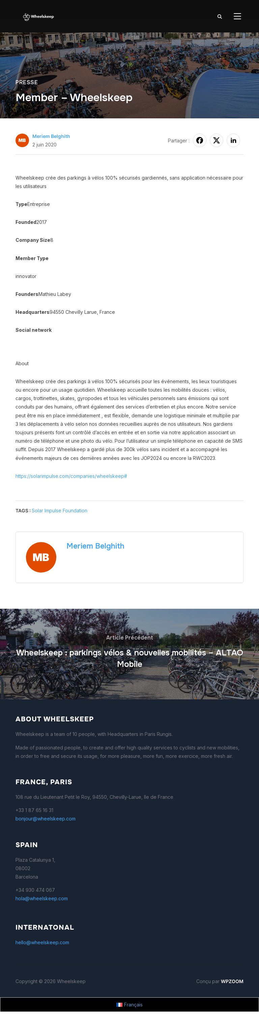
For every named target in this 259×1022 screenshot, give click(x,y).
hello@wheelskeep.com (42, 942)
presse (27, 82)
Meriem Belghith (51, 136)
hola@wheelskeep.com (42, 898)
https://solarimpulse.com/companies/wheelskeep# (71, 476)
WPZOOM (232, 981)
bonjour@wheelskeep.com (46, 818)
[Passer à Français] (129, 1004)
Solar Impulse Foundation (59, 510)
